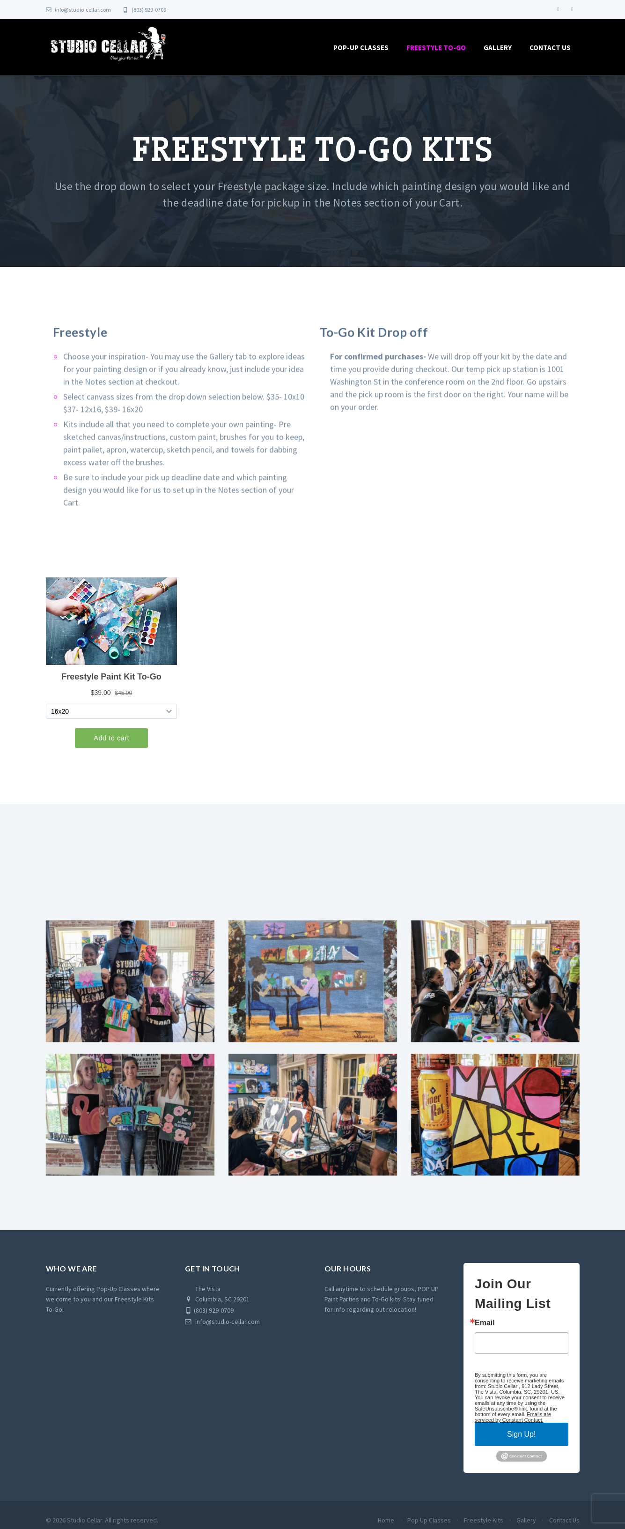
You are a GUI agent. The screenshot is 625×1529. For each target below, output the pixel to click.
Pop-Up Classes (361, 47)
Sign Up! (521, 1439)
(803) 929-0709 (144, 9)
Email (485, 1327)
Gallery (498, 47)
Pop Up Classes (429, 1525)
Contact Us (550, 47)
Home (386, 1525)
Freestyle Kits (483, 1525)
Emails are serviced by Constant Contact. (513, 1421)
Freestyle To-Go (436, 47)
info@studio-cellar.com (78, 9)
